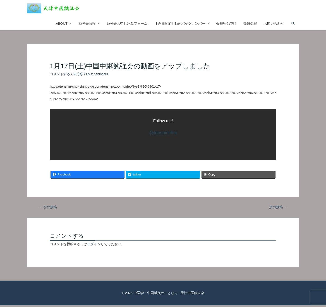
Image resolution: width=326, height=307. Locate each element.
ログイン (94, 246)
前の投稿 (48, 209)
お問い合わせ (274, 25)
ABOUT (61, 25)
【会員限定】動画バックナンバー (179, 25)
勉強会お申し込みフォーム (127, 25)
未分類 (78, 76)
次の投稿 (278, 209)
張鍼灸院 (250, 25)
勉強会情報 (87, 25)
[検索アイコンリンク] (293, 25)
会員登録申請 (226, 25)
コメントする (60, 76)
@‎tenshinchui (163, 134)
